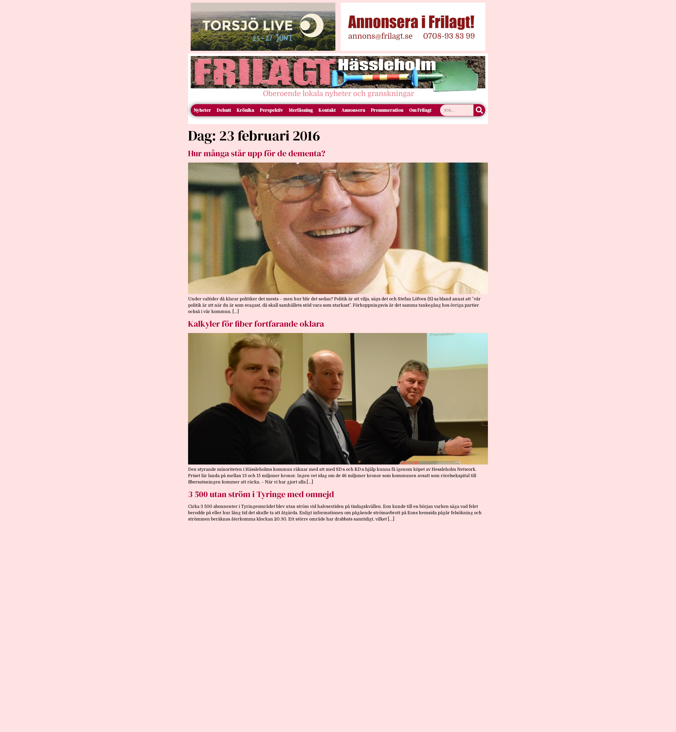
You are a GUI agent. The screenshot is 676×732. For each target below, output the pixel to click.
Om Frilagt (420, 110)
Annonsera (353, 110)
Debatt (224, 110)
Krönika (245, 110)
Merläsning (301, 110)
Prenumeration (387, 110)
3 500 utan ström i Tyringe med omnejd (261, 494)
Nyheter (202, 110)
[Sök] (479, 110)
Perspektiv (271, 110)
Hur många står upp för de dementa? (256, 153)
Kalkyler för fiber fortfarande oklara (256, 324)
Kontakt (327, 110)
